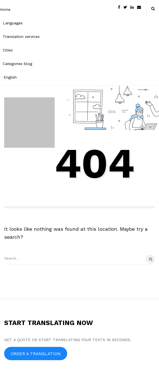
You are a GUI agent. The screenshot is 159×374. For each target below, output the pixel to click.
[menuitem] (21, 77)
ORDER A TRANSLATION (36, 353)
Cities (8, 50)
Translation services (21, 36)
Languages (13, 23)
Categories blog (17, 63)
